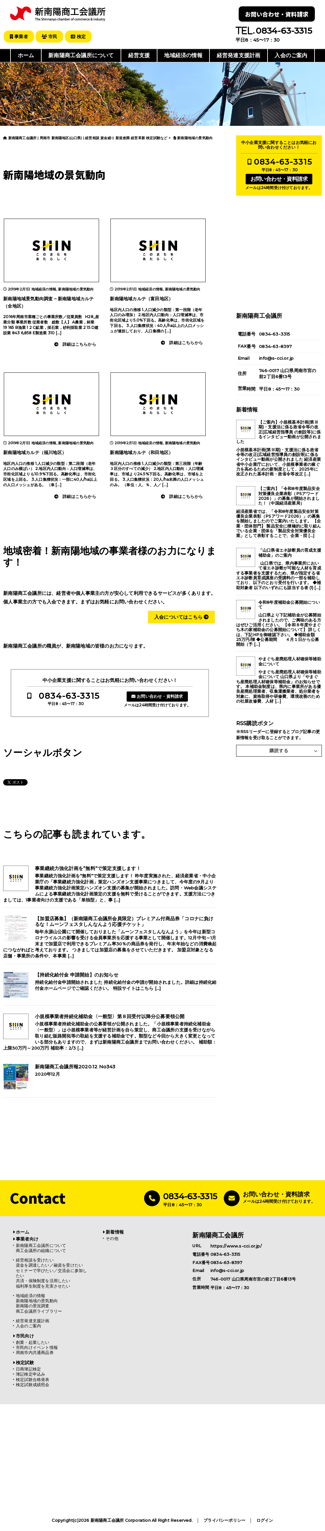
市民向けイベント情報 (37, 1347)
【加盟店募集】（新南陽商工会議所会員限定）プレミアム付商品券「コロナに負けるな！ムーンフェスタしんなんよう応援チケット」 (124, 921)
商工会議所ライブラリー (39, 1311)
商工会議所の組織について (41, 1250)
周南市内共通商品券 (35, 1352)
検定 (80, 36)
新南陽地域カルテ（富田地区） (141, 298)
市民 (50, 36)
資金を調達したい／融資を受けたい (49, 1264)
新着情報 (115, 1231)
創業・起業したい (33, 1342)
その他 (112, 1238)
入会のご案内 (291, 55)
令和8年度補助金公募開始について (289, 604)
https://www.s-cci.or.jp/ (236, 1245)
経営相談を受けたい (35, 1259)
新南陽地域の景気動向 (76, 289)
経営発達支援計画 (239, 55)
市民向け (25, 1335)
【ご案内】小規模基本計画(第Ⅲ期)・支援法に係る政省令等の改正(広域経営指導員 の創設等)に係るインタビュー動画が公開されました (278, 431)
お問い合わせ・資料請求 (276, 14)
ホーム (26, 55)
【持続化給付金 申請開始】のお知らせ (76, 974)
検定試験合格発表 (33, 1379)
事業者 (19, 36)
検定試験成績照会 (33, 1384)
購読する (279, 750)
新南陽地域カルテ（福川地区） (34, 452)
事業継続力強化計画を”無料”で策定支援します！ (88, 868)
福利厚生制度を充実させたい (43, 1285)
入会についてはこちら (181, 617)
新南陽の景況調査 (33, 1305)
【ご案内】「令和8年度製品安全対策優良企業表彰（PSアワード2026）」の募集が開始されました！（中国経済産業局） (289, 496)
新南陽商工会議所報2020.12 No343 (75, 1066)
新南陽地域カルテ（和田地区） (141, 452)
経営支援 (139, 55)
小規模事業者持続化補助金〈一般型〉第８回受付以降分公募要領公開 (109, 1016)
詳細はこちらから (79, 344)
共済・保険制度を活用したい (43, 1280)
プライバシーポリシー (224, 1520)
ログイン (264, 1520)
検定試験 (25, 1362)
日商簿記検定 (28, 1368)
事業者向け (27, 1238)
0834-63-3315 (69, 695)
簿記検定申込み (30, 1373)
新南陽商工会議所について (81, 55)
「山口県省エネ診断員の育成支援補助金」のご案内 (289, 552)
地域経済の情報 (183, 55)
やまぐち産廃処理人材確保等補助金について (289, 661)
